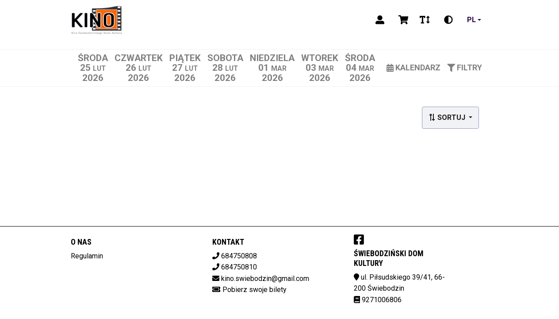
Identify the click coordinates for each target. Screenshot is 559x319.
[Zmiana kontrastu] (448, 20)
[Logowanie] (379, 19)
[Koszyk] (402, 20)
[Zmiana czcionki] (425, 20)
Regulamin (87, 256)
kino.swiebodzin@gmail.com (265, 278)
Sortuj (448, 117)
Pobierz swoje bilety (254, 289)
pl (471, 19)
